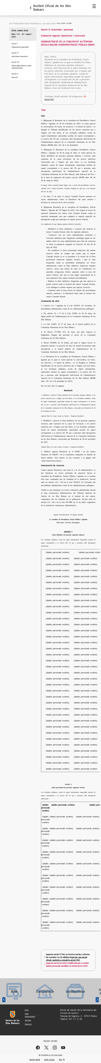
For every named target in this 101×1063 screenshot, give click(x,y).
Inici (10, 23)
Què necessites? (30, 1015)
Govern (28, 1024)
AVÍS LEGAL (49, 1059)
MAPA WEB (34, 1059)
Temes (28, 1020)
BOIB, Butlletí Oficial (21, 23)
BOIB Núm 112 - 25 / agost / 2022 (43, 23)
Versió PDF (49, 99)
